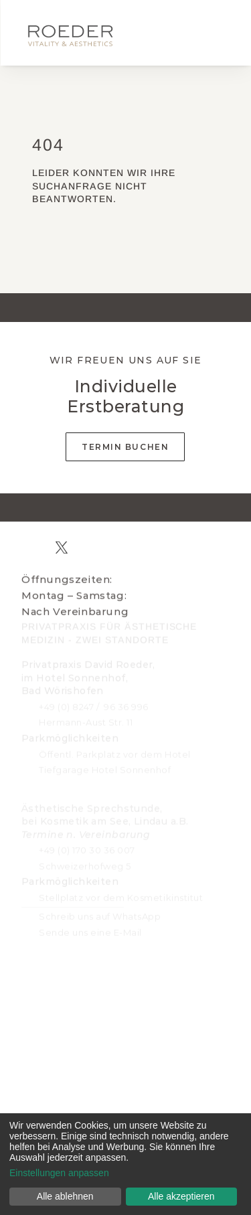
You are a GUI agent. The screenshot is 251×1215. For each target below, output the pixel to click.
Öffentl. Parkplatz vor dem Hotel (115, 751)
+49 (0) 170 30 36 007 (87, 847)
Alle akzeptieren (181, 1196)
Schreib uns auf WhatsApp (100, 913)
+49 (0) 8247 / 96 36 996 (94, 704)
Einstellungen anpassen (59, 1172)
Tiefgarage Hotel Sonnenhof (105, 767)
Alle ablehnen (65, 1196)
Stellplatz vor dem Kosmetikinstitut (121, 895)
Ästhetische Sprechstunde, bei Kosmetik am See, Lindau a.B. (104, 819)
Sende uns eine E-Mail (90, 929)
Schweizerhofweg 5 (85, 863)
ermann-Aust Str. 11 (89, 720)
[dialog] (125, 1164)
